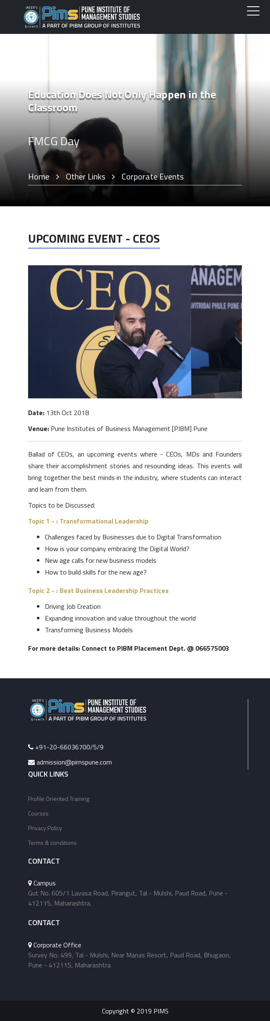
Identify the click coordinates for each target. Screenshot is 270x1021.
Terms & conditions (52, 842)
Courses (38, 813)
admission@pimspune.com (74, 762)
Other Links (85, 176)
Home (38, 176)
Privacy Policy (45, 827)
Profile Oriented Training (58, 798)
